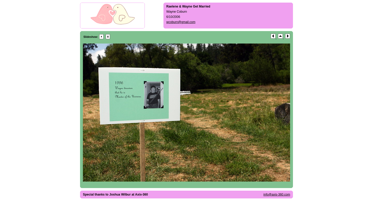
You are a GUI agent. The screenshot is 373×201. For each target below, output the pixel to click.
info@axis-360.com (276, 194)
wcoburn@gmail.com (180, 22)
